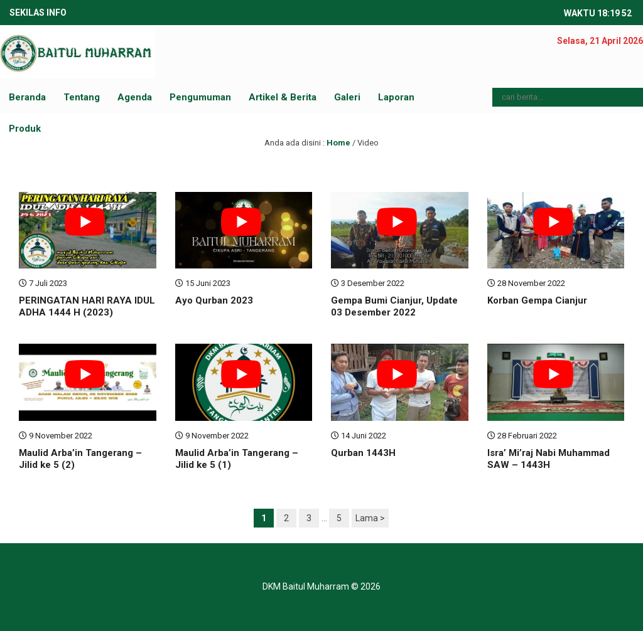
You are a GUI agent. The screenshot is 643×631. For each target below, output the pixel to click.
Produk (25, 128)
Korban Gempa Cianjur (537, 300)
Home (338, 142)
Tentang (81, 97)
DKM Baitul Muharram (305, 586)
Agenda (134, 97)
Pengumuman (200, 97)
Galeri (347, 97)
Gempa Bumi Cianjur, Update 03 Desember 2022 (394, 307)
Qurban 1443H (363, 453)
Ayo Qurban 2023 (214, 300)
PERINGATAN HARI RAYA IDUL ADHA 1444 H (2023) (87, 307)
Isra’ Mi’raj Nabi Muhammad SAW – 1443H (548, 459)
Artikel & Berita (282, 97)
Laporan (396, 97)
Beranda (27, 97)
